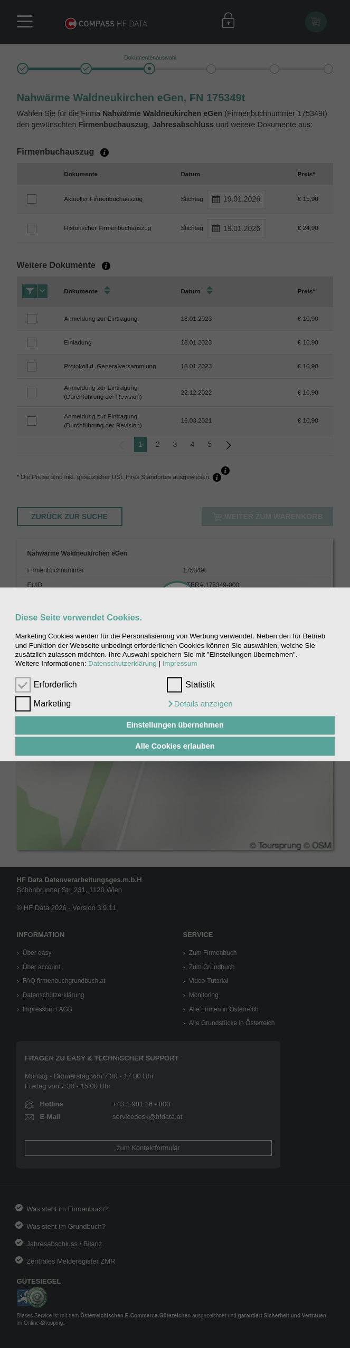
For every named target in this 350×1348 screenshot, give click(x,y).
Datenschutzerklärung (122, 664)
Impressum (180, 664)
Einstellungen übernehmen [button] (175, 725)
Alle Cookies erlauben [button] (174, 746)
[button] (199, 704)
